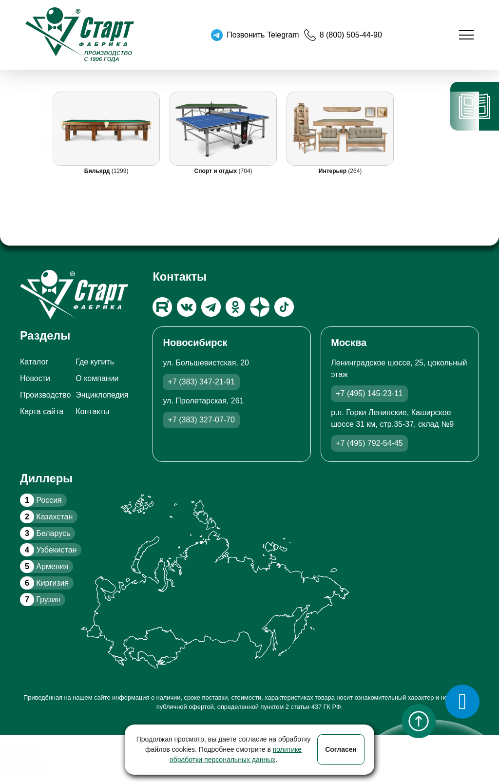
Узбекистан (48, 549)
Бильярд (98, 171)
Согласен (341, 749)
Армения (44, 566)
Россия (41, 500)
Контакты (92, 411)
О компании (97, 378)
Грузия (40, 599)
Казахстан (46, 516)
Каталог (34, 362)
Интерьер (333, 171)
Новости (35, 378)
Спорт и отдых (216, 171)
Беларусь (45, 533)
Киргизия (44, 583)
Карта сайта (41, 411)
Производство (45, 395)
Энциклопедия (102, 395)
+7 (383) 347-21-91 (201, 382)
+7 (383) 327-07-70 (201, 420)
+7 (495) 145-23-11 (369, 393)
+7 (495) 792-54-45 (369, 443)
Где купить (95, 362)
